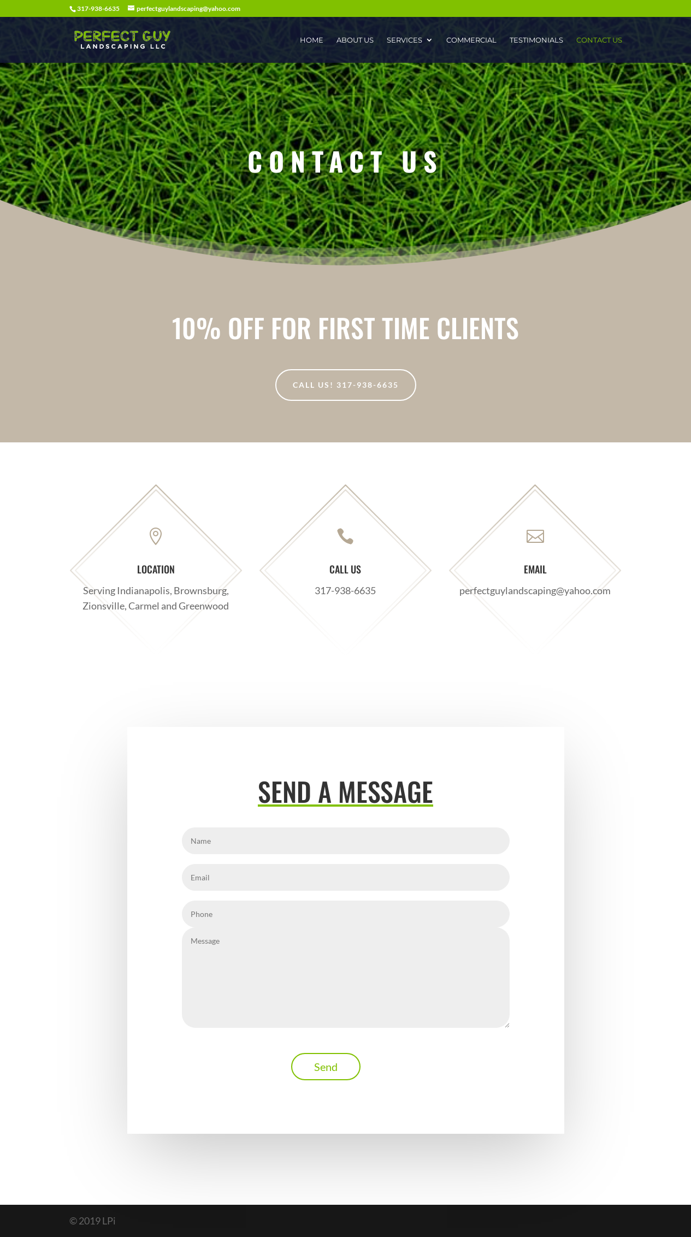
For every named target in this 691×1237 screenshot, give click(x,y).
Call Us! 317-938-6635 (346, 384)
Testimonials (536, 40)
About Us (355, 40)
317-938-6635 (345, 590)
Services (404, 40)
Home (311, 40)
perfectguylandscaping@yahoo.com (535, 590)
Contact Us (599, 40)
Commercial (471, 40)
